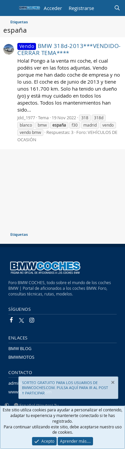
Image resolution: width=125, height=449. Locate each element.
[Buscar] (117, 8)
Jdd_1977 (26, 118)
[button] (6, 405)
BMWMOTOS (21, 357)
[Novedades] (103, 8)
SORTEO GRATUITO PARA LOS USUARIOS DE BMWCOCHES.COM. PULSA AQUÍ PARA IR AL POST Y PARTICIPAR (65, 387)
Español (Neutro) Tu (36, 405)
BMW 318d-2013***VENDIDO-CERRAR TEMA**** (69, 49)
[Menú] (9, 8)
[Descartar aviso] (112, 383)
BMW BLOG (19, 348)
